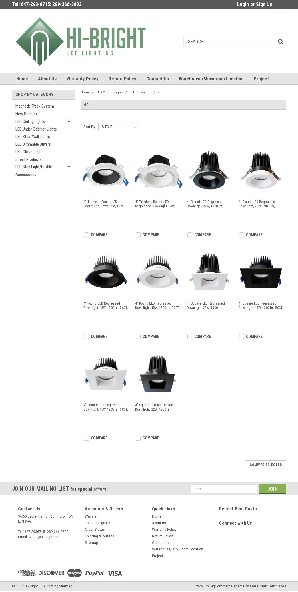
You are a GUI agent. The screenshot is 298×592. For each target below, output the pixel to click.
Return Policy (122, 79)
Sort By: (89, 127)
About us (47, 79)
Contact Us (157, 79)
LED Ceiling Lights (30, 121)
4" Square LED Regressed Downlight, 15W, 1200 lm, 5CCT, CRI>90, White (105, 407)
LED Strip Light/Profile (33, 166)
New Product (26, 114)
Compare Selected (266, 465)
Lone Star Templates (268, 586)
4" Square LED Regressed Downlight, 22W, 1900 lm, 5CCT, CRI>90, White (206, 305)
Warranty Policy (83, 79)
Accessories (25, 174)
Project (261, 79)
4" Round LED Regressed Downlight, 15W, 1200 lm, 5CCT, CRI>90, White (157, 305)
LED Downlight (140, 92)
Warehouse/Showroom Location (211, 79)
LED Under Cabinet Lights (36, 129)
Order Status (95, 530)
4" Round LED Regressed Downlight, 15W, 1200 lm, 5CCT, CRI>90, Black (105, 305)
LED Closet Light (29, 151)
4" (159, 92)
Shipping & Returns (99, 536)
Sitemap (91, 543)
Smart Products (28, 159)
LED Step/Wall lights (32, 136)
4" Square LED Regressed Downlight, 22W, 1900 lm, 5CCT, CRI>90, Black (154, 407)
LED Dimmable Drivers (33, 144)
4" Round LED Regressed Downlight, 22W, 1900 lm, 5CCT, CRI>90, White (257, 204)
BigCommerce (221, 586)
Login (243, 4)
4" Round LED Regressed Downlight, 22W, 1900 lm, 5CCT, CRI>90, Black (205, 204)
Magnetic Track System (34, 106)
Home (22, 79)
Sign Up (264, 4)
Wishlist (91, 516)
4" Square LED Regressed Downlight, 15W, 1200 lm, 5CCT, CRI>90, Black (261, 305)
